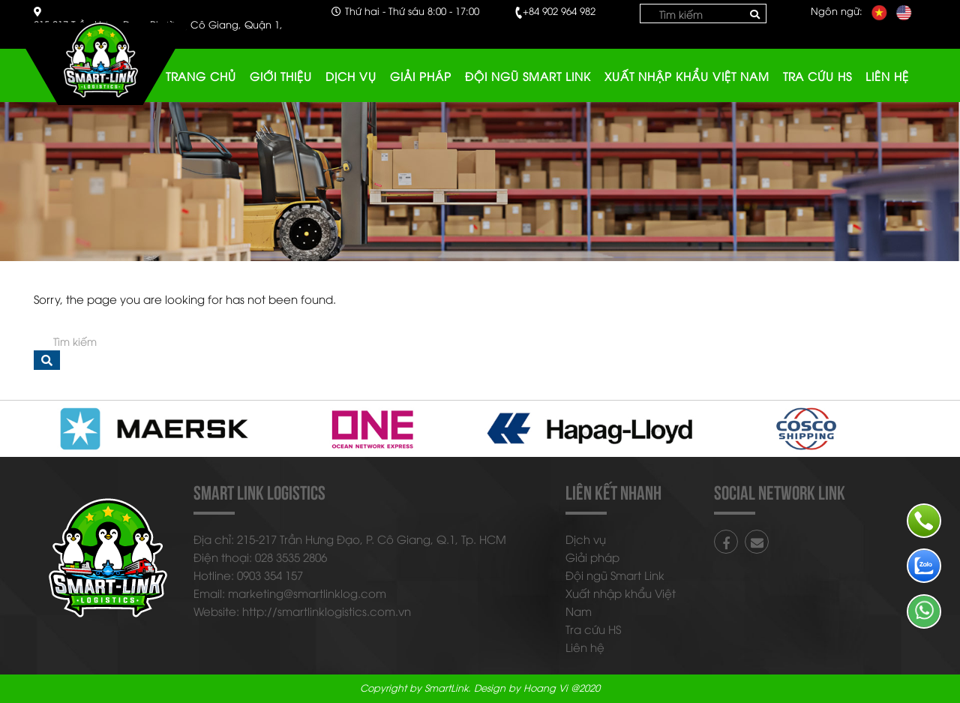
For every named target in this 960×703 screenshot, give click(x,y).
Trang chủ (201, 75)
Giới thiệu (281, 75)
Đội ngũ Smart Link (528, 75)
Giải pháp (421, 75)
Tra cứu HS (817, 75)
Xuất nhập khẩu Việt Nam (687, 75)
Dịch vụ (351, 75)
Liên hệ (887, 75)
